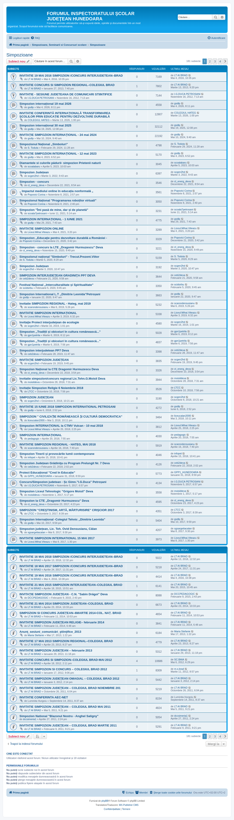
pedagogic (33, 438)
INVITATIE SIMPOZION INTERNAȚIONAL (48, 313)
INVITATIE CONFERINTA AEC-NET (43, 697)
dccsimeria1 (29, 719)
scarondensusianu (38, 307)
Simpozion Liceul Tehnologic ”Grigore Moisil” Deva (56, 491)
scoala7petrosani (37, 213)
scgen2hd (33, 175)
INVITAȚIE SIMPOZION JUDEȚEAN (44, 360)
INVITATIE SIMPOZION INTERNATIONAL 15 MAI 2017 (57, 538)
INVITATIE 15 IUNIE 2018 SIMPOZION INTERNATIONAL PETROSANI (67, 406)
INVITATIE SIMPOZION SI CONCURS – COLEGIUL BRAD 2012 (63, 669)
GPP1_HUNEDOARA (40, 476)
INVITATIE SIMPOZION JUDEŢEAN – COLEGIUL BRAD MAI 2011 (65, 706)
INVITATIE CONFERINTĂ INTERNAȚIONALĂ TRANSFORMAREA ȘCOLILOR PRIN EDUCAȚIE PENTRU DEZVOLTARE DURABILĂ (64, 114)
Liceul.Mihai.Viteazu (39, 232)
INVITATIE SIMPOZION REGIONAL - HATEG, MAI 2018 (57, 444)
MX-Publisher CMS (128, 805)
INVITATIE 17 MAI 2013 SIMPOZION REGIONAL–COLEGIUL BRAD (66, 641)
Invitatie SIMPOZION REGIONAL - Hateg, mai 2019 (55, 303)
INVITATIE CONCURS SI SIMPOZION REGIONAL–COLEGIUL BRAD (66, 85)
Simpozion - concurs (34, 181)
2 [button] (210, 61)
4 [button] (220, 61)
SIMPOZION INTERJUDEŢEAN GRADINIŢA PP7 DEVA (57, 275)
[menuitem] (35, 38)
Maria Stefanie (36, 635)
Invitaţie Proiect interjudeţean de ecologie (49, 322)
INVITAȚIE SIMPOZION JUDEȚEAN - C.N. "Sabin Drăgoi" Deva (63, 594)
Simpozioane (19, 54)
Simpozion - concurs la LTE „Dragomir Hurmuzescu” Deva (61, 247)
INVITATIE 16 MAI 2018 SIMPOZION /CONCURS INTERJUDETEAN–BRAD (71, 556)
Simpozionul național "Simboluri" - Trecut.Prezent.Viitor (59, 256)
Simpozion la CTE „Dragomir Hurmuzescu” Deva (54, 500)
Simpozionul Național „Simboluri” (43, 144)
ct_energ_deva (36, 185)
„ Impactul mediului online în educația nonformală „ (56, 191)
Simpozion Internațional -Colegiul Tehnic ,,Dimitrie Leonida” (62, 519)
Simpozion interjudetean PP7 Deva (44, 350)
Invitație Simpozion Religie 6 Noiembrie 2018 (51, 388)
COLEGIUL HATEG (38, 120)
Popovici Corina (36, 194)
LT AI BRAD (34, 79)
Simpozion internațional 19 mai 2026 (45, 103)
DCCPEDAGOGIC (38, 597)
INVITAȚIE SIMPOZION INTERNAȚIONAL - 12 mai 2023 (57, 153)
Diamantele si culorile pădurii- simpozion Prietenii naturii (60, 163)
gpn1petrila (34, 335)
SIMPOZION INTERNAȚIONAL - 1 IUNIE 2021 (50, 219)
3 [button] (215, 61)
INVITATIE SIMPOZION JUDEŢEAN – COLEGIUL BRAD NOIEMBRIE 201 (70, 688)
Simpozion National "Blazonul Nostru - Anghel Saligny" (58, 716)
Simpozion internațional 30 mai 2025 (45, 125)
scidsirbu (28, 288)
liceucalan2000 (36, 420)
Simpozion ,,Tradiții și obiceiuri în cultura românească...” (60, 331)
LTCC (31, 391)
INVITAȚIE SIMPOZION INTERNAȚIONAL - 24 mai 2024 (57, 135)
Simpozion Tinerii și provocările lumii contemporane (56, 454)
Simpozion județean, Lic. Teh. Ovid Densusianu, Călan (58, 529)
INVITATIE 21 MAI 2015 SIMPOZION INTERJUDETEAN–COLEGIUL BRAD (70, 585)
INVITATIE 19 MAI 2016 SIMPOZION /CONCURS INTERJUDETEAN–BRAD (71, 75)
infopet (31, 457)
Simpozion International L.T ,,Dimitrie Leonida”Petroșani (59, 294)
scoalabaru (34, 166)
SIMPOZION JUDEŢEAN (36, 397)
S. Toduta (33, 147)
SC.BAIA (179, 659)
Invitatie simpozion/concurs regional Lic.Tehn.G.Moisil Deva (62, 378)
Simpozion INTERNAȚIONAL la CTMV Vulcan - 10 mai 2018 (61, 425)
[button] (225, 61)
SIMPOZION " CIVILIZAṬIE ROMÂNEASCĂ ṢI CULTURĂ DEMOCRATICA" (70, 416)
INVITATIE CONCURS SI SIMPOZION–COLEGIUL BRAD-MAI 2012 (65, 660)
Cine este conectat (19, 753)
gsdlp (31, 107)
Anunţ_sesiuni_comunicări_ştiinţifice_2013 (50, 631)
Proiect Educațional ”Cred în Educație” (47, 472)
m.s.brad (179, 668)
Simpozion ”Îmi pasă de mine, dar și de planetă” (53, 210)
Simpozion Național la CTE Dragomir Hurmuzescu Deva (59, 369)
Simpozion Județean (34, 172)
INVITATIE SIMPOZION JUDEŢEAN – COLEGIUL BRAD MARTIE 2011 (68, 725)
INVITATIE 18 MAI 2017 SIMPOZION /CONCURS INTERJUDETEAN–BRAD (71, 566)
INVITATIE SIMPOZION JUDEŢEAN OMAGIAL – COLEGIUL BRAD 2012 (69, 678)
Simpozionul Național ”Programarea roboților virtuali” (57, 200)
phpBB (104, 801)
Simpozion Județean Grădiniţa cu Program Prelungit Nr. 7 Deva (64, 463)
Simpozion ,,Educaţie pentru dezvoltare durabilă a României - (63, 238)
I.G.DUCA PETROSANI (41, 97)
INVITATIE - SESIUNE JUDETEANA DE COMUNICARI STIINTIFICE (65, 94)
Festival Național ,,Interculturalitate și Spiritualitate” (56, 285)
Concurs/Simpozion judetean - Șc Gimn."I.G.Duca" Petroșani (62, 482)
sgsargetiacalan (36, 532)
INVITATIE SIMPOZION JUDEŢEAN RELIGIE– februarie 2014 (61, 622)
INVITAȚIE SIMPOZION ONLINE (41, 228)
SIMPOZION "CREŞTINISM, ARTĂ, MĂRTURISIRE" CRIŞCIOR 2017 (66, 510)
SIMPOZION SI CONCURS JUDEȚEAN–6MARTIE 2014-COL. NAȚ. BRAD (70, 613)
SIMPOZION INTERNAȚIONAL (40, 435)
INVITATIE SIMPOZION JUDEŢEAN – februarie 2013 (55, 650)
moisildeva (34, 382)
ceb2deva (28, 278)
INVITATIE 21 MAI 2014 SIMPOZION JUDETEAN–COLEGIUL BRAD (66, 603)
